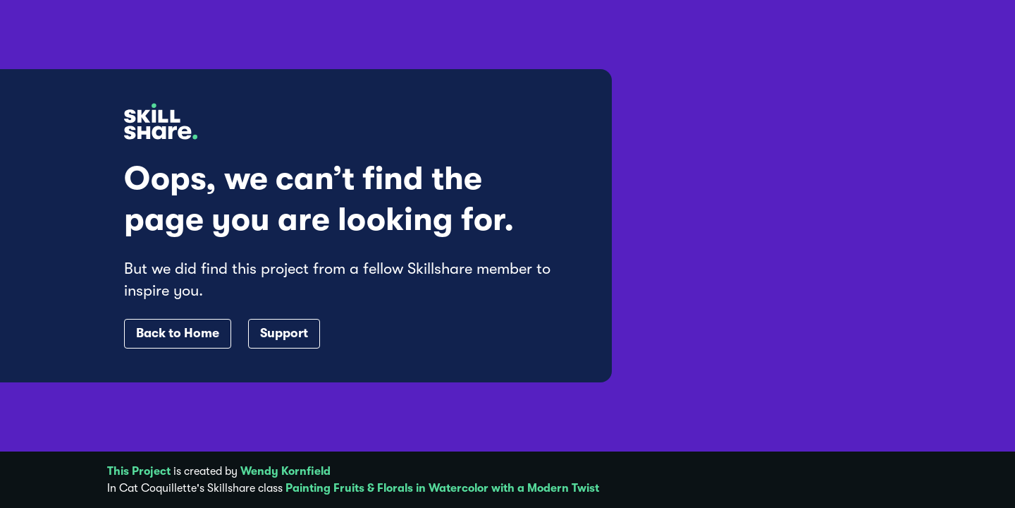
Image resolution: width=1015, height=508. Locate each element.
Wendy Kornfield (285, 471)
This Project (139, 471)
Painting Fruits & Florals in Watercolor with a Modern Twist (442, 488)
